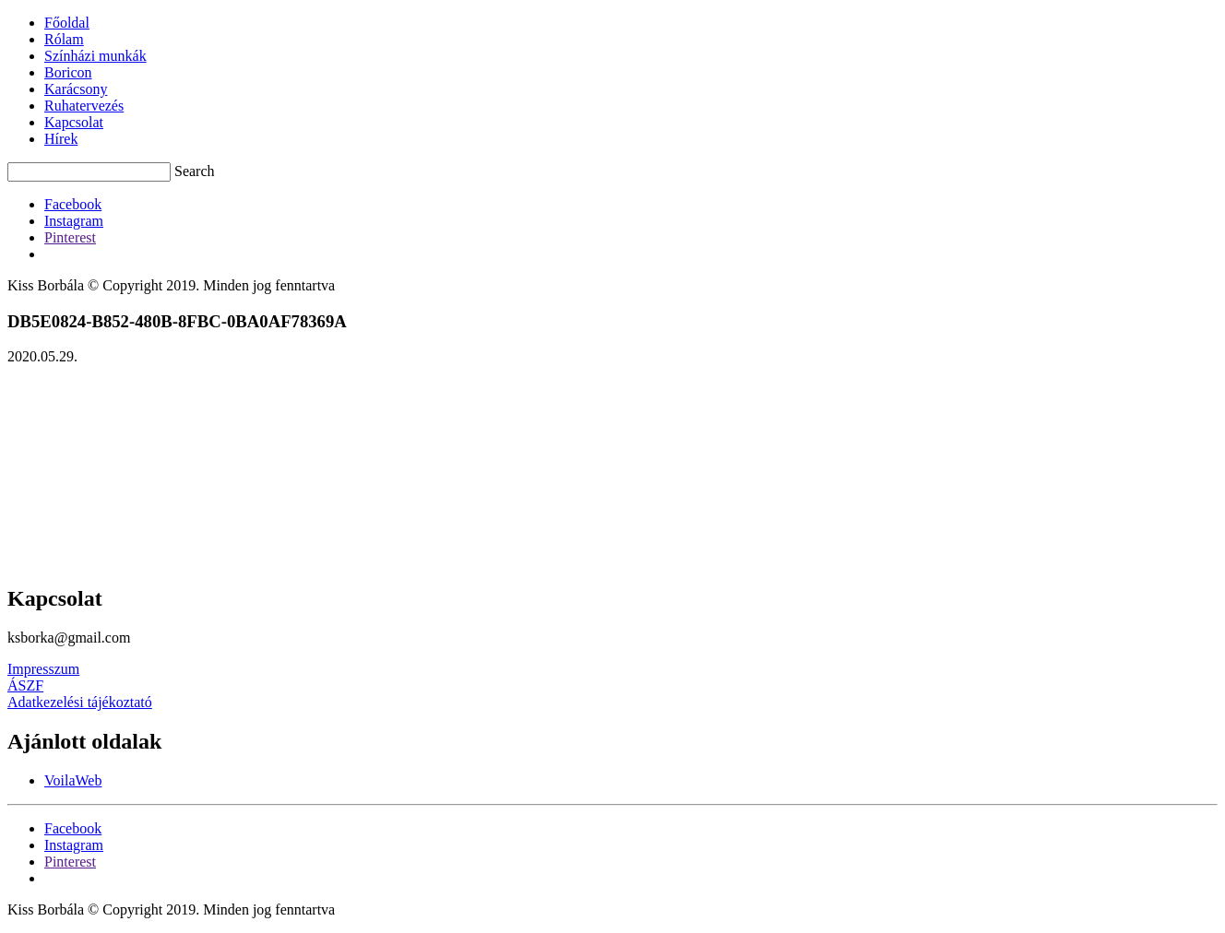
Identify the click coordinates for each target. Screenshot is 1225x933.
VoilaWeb (72, 780)
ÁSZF (25, 685)
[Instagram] (73, 221)
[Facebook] (72, 204)
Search (194, 171)
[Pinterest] (70, 237)
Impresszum (43, 669)
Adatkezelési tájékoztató (79, 702)
